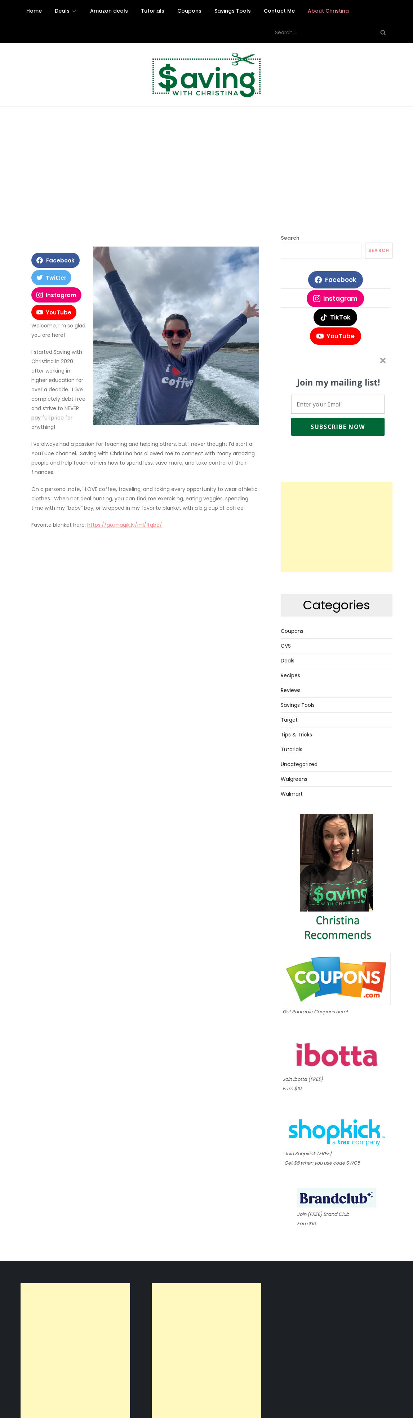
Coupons (189, 10)
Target (289, 719)
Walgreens (294, 779)
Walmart (292, 793)
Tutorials (152, 10)
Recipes (290, 675)
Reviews (291, 690)
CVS (286, 645)
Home (34, 10)
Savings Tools (232, 10)
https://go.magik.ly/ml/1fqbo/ (124, 525)
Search (290, 238)
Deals (66, 10)
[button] (338, 382)
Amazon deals (109, 10)
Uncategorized (299, 764)
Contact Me (279, 10)
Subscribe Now (338, 427)
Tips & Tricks (296, 734)
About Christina (328, 10)
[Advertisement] (206, 179)
